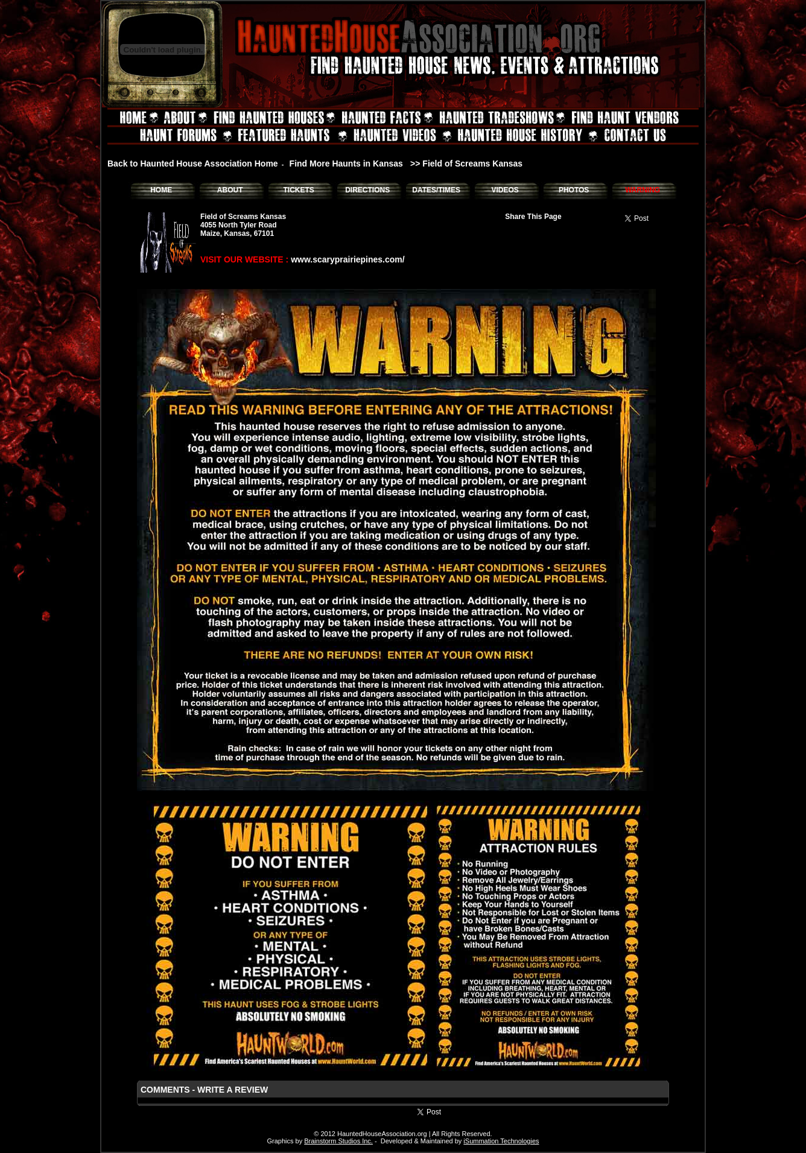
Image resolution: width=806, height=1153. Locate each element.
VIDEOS (504, 190)
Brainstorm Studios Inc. (338, 1141)
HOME (161, 190)
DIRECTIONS (367, 190)
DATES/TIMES (436, 190)
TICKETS (298, 190)
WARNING (642, 190)
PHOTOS (574, 190)
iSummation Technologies (501, 1141)
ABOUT (230, 190)
